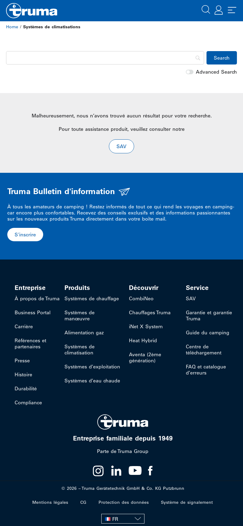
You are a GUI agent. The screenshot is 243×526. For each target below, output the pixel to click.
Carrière (24, 326)
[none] (123, 518)
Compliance (28, 402)
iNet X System (146, 326)
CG (83, 502)
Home (12, 27)
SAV (191, 298)
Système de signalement (187, 502)
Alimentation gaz (84, 332)
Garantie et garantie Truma (209, 315)
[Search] (105, 57)
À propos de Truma (37, 298)
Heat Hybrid (143, 340)
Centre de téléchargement (203, 349)
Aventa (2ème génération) (145, 357)
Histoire (23, 374)
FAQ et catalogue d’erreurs (206, 370)
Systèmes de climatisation (79, 349)
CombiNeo (141, 298)
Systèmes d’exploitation (92, 367)
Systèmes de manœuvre (79, 315)
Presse (22, 360)
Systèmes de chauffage (91, 298)
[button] (206, 9)
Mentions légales (50, 502)
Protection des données (124, 502)
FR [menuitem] (115, 519)
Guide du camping (207, 332)
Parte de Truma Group (122, 451)
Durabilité (26, 388)
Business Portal (32, 312)
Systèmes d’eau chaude (92, 381)
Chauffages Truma (150, 312)
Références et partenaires (30, 343)
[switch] (189, 72)
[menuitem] (123, 518)
